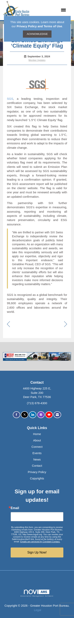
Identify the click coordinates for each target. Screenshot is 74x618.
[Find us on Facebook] (16, 414)
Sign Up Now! (37, 552)
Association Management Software (37, 593)
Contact (37, 465)
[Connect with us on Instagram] (41, 414)
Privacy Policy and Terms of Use (39, 26)
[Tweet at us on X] (24, 414)
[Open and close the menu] (49, 10)
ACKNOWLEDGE (37, 33)
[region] (65, 324)
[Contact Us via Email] (57, 414)
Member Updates (37, 60)
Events (37, 453)
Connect (37, 446)
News (37, 459)
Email (15, 508)
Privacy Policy (37, 472)
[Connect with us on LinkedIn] (32, 414)
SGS (10, 98)
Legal (37, 610)
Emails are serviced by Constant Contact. (40, 541)
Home (37, 434)
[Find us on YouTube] (49, 414)
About (37, 440)
